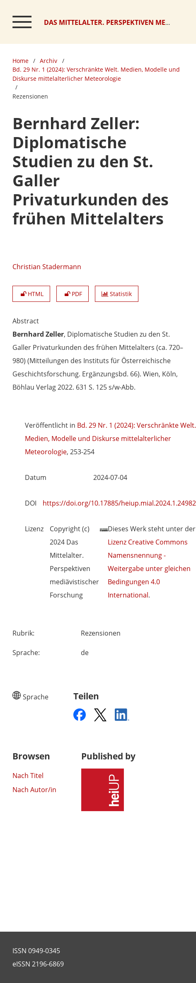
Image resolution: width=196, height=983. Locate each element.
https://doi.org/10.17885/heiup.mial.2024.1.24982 (119, 503)
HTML (31, 294)
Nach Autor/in (34, 789)
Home (20, 61)
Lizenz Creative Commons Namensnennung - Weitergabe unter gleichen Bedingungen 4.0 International (149, 568)
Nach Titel (28, 775)
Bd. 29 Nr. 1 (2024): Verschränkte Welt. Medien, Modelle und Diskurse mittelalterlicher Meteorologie (96, 73)
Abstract (25, 320)
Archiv (48, 61)
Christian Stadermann (46, 266)
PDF (72, 294)
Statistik (117, 294)
